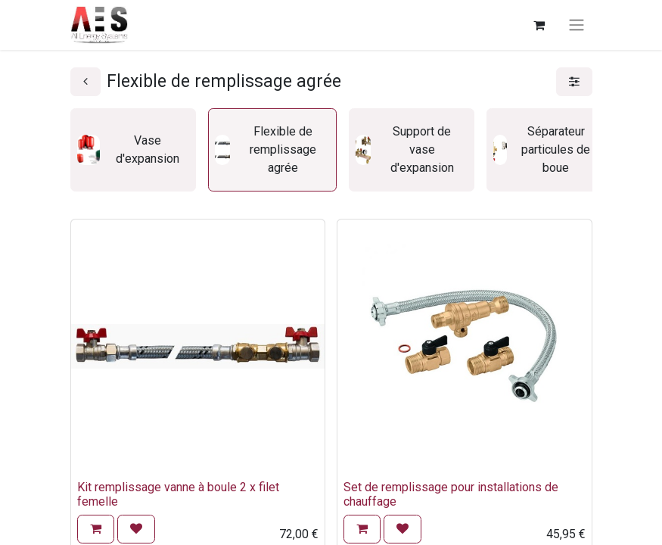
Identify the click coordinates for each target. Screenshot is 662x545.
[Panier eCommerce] (539, 25)
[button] (95, 529)
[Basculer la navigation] (576, 25)
